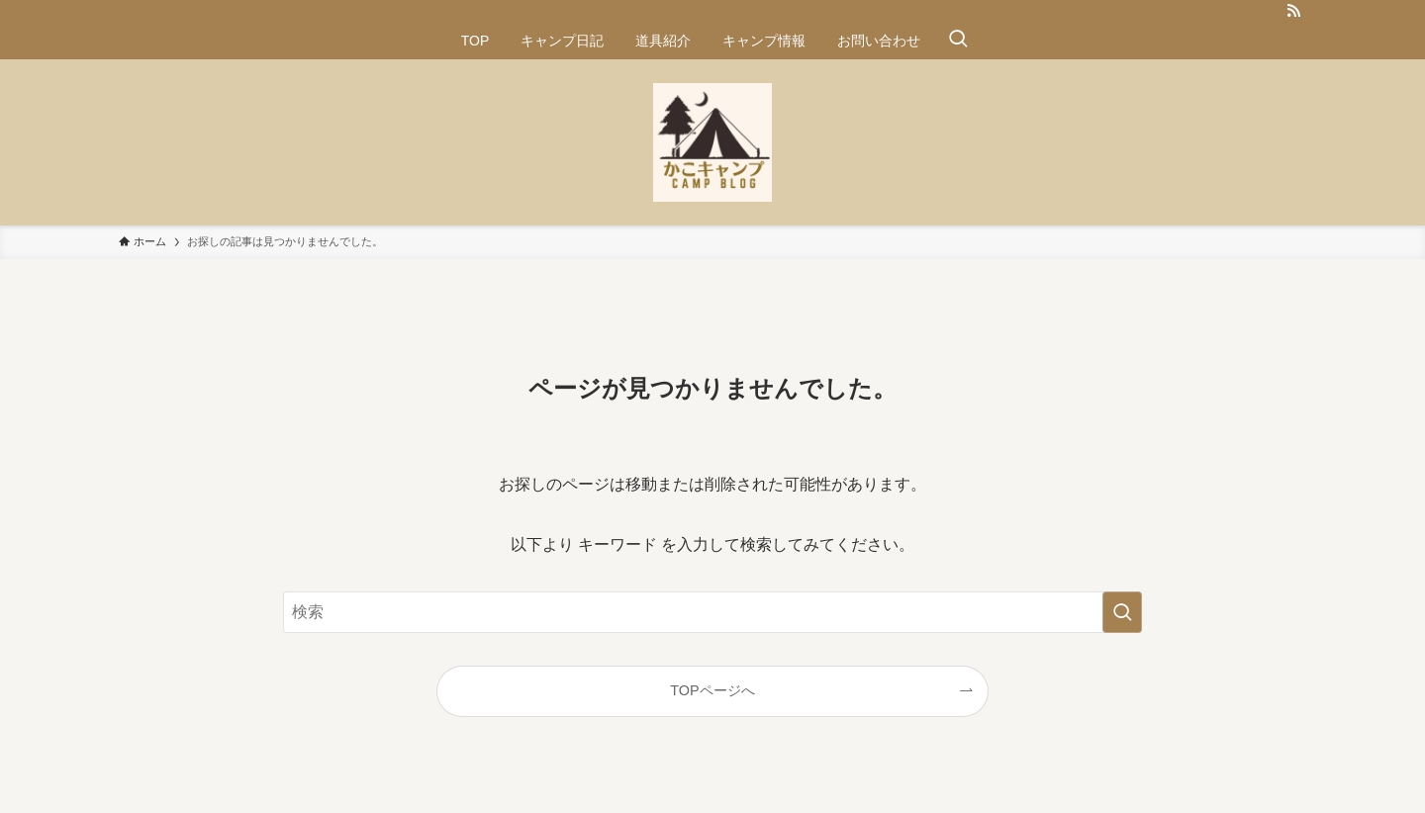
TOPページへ (712, 690)
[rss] (1293, 11)
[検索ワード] (712, 612)
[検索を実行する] (1122, 612)
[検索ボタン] (958, 40)
